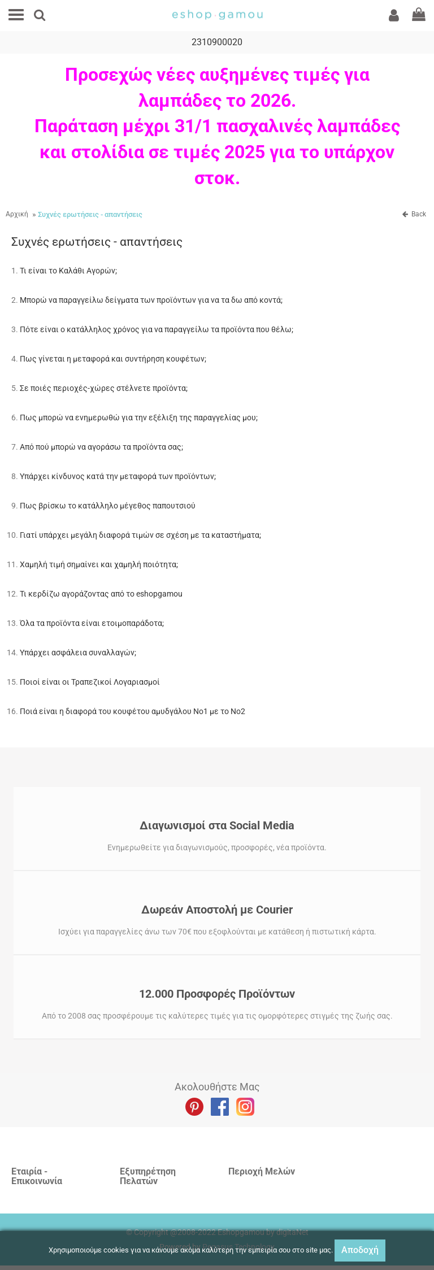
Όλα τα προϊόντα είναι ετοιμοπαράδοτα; (92, 623)
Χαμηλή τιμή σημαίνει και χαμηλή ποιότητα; (99, 564)
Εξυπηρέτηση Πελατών (148, 1176)
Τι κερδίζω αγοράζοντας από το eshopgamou (101, 593)
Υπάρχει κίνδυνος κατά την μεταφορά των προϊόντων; (118, 476)
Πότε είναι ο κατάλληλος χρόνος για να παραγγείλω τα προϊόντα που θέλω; (156, 329)
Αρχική (17, 214)
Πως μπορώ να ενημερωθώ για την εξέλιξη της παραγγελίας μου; (139, 417)
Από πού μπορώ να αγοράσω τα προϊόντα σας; (101, 446)
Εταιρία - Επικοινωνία (36, 1176)
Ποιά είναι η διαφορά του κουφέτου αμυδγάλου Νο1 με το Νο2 (132, 711)
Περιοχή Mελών (261, 1171)
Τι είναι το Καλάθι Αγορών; (68, 270)
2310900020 (217, 42)
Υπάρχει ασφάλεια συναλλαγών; (78, 652)
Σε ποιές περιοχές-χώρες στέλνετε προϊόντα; (104, 388)
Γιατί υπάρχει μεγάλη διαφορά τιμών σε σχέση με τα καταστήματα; (140, 535)
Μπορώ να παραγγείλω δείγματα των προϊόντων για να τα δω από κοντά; (151, 300)
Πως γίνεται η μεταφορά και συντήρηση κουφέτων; (113, 358)
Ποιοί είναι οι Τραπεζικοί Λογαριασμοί (90, 681)
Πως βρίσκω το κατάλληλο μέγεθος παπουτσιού (108, 505)
